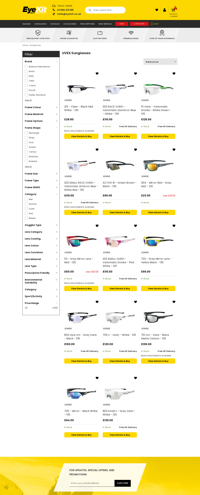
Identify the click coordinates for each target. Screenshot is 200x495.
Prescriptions (87, 24)
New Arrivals (105, 24)
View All (28, 100)
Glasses (27, 24)
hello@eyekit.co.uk (69, 14)
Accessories (70, 24)
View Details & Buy (81, 136)
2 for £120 (139, 23)
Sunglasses (41, 24)
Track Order (64, 5)
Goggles (55, 24)
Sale (122, 23)
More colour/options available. (79, 130)
